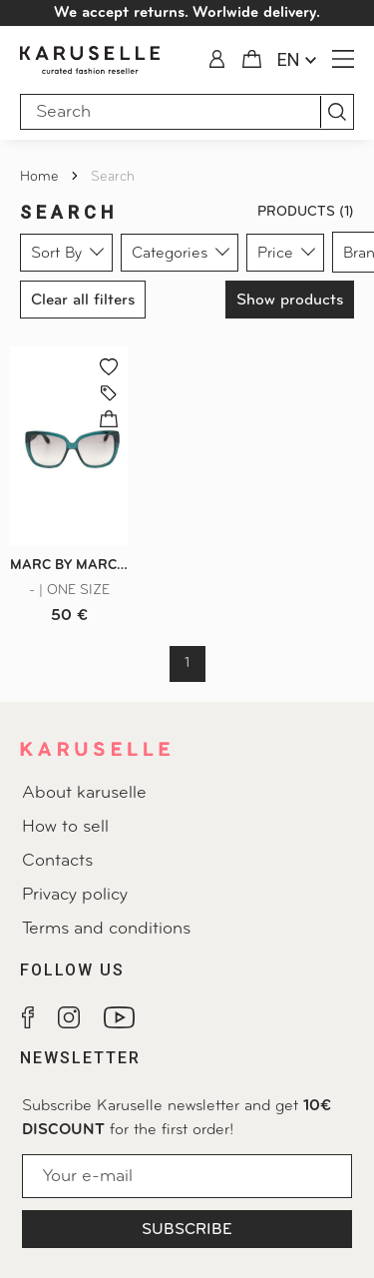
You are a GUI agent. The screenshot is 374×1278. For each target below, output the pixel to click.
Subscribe (187, 1230)
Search (113, 177)
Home (41, 177)
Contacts (57, 861)
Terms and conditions (106, 929)
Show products (289, 301)
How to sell (65, 827)
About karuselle (84, 793)
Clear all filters (83, 301)
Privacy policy (75, 895)
